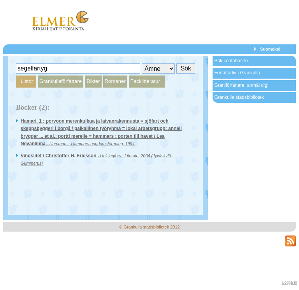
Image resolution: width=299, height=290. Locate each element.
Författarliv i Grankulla (237, 73)
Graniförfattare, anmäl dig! (241, 85)
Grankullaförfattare (60, 81)
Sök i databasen (231, 60)
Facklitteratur (145, 81)
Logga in (289, 282)
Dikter (93, 81)
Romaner (115, 81)
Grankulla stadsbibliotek (239, 97)
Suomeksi (270, 49)
